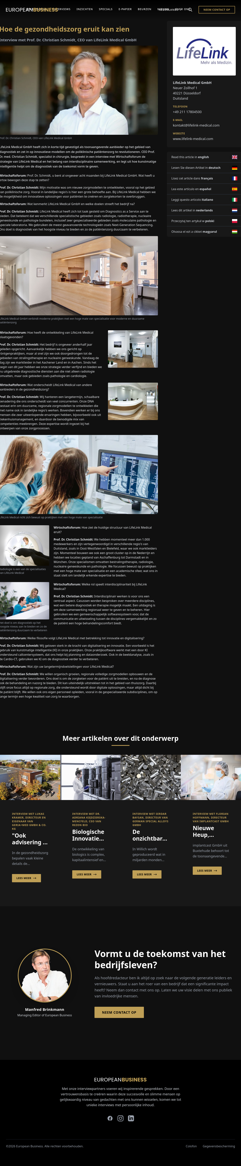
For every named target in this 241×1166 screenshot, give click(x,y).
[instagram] (120, 1118)
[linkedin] (131, 1118)
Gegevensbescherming (219, 1146)
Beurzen (145, 9)
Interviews (62, 9)
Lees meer (26, 878)
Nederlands (170, 9)
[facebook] (110, 1118)
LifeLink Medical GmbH (120, 175)
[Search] (190, 9)
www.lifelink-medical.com (193, 138)
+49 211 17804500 (187, 112)
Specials (105, 9)
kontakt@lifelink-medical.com (196, 125)
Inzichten (85, 9)
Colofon (191, 1146)
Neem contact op (216, 9)
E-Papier (125, 9)
